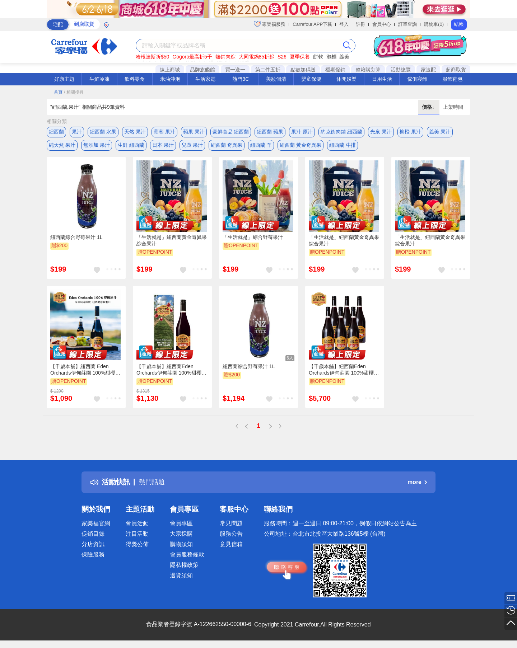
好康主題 (64, 79)
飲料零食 (135, 79)
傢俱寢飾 (417, 79)
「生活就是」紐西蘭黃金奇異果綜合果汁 (171, 242)
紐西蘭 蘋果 (270, 132)
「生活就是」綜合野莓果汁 (253, 239)
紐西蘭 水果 (103, 132)
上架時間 (453, 107)
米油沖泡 (170, 79)
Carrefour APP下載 (312, 24)
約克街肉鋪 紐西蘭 (341, 132)
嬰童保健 (311, 79)
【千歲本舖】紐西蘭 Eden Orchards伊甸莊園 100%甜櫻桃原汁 (85, 372)
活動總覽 (401, 69)
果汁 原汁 (302, 132)
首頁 (58, 92)
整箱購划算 (368, 69)
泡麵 (331, 57)
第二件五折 (267, 69)
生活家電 (205, 79)
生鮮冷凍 (99, 79)
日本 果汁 (163, 146)
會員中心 (381, 24)
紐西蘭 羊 (261, 146)
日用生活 (382, 79)
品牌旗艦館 (202, 69)
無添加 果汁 (96, 146)
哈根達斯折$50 (152, 57)
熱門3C (240, 79)
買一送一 (235, 69)
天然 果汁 (135, 132)
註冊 (360, 24)
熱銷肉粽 (225, 57)
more (417, 484)
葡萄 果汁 (164, 132)
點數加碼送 (303, 69)
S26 (282, 57)
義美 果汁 (440, 132)
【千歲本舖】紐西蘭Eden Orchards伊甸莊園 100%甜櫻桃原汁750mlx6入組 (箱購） (344, 372)
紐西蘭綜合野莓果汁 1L (76, 239)
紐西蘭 (56, 132)
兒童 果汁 (192, 146)
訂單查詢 (407, 24)
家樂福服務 (270, 24)
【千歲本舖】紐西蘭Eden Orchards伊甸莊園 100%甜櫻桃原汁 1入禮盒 (171, 372)
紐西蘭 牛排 (342, 146)
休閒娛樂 (346, 79)
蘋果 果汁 (194, 132)
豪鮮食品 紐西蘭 (231, 132)
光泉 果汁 (381, 132)
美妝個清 (276, 79)
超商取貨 (456, 69)
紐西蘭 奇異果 (226, 146)
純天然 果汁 (62, 146)
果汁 (77, 132)
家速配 (428, 69)
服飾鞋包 (452, 79)
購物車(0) (434, 24)
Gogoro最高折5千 (192, 57)
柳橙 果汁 (410, 132)
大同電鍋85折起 (257, 57)
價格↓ (429, 107)
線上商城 (170, 69)
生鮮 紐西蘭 (131, 146)
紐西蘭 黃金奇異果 (300, 146)
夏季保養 (300, 57)
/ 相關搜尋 (74, 92)
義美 (344, 57)
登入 (344, 24)
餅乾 (318, 57)
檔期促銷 (335, 69)
